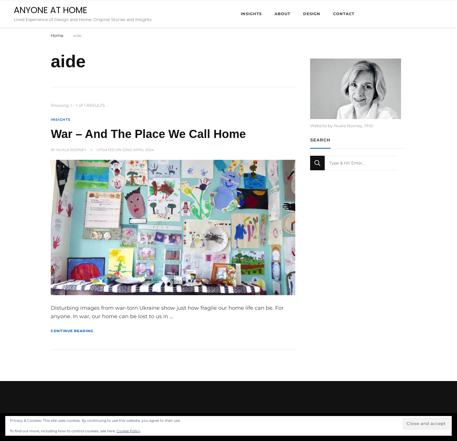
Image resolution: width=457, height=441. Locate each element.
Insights (251, 13)
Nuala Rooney (71, 150)
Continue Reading (72, 331)
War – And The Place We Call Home (148, 133)
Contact (343, 13)
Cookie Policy (128, 431)
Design (311, 13)
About (282, 13)
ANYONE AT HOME (50, 10)
